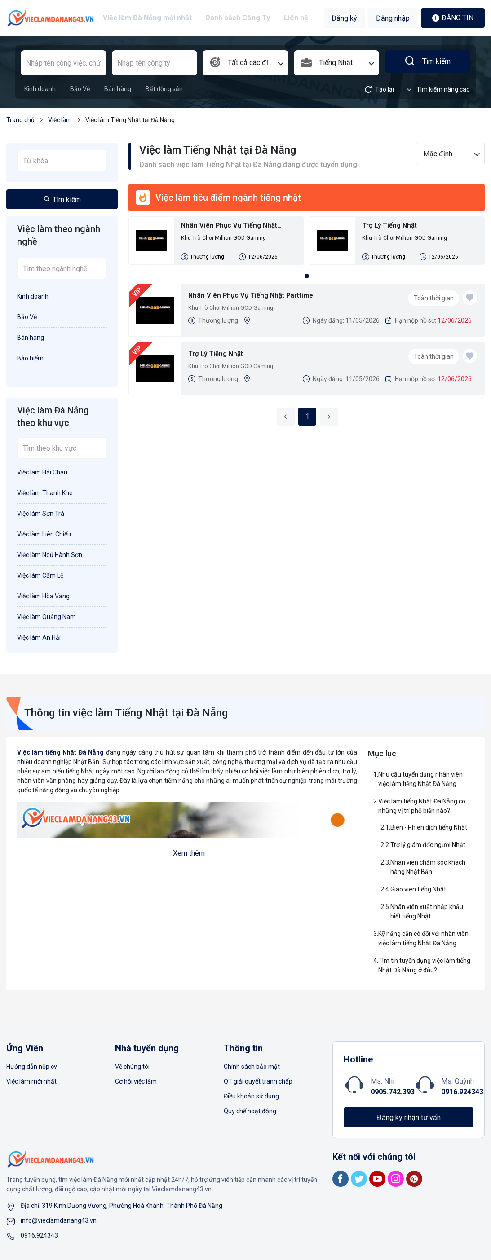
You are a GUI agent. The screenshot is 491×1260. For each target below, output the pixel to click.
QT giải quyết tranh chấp (258, 1081)
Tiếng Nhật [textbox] (336, 62)
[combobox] (245, 62)
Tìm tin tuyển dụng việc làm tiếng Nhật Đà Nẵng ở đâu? (424, 965)
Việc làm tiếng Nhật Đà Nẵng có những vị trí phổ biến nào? (421, 806)
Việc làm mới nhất (31, 1081)
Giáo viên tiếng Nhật (418, 889)
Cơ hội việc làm (136, 1081)
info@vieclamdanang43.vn (59, 1220)
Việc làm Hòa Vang (43, 596)
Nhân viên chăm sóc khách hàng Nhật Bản (427, 867)
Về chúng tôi (132, 1066)
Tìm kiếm (427, 63)
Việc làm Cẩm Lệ (40, 575)
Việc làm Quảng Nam (46, 616)
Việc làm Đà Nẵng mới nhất (151, 17)
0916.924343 (462, 1092)
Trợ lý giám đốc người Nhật (427, 844)
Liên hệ (293, 17)
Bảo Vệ (80, 88)
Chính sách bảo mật (252, 1066)
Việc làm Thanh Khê (45, 492)
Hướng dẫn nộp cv (31, 1066)
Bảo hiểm (30, 358)
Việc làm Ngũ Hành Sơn (49, 554)
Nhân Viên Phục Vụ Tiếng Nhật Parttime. (237, 227)
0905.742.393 (393, 1092)
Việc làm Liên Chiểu (44, 534)
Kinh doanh (40, 88)
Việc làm (60, 119)
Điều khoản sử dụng (251, 1096)
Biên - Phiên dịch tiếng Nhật (428, 827)
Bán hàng (117, 88)
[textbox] (245, 62)
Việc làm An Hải (39, 637)
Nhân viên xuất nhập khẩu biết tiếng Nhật (426, 911)
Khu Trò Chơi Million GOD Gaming (227, 240)
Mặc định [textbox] (437, 153)
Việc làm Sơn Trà (40, 513)
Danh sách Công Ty (239, 17)
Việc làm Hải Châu (42, 472)
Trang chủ (20, 119)
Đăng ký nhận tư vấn (409, 1117)
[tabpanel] (306, 246)
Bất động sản (164, 88)
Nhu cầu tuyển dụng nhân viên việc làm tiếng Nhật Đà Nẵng (420, 779)
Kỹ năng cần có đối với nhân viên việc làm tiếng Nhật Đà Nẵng (423, 938)
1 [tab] (307, 282)
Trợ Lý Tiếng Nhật (394, 226)
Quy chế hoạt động (250, 1111)
